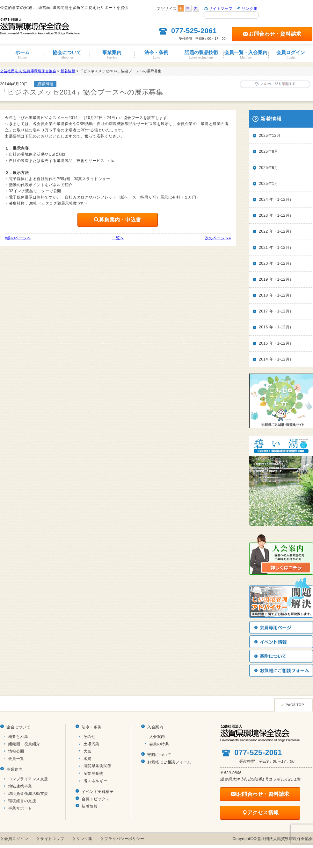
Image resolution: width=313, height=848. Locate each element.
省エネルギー (95, 781)
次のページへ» (218, 238)
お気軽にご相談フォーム (169, 762)
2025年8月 (268, 151)
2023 (263, 215)
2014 (263, 359)
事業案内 (112, 55)
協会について (67, 55)
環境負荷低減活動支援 (28, 793)
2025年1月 (268, 183)
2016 (263, 327)
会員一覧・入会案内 (245, 55)
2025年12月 (269, 135)
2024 (263, 199)
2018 (263, 295)
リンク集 (250, 8)
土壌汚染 (91, 744)
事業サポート (20, 808)
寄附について (159, 755)
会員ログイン (290, 55)
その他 (90, 736)
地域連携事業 (20, 786)
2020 (263, 263)
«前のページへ (18, 238)
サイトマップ (221, 8)
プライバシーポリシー (124, 839)
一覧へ (118, 238)
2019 (263, 279)
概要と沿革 (18, 736)
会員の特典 (159, 744)
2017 (263, 311)
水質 (87, 758)
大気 (87, 751)
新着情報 (90, 806)
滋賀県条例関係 (98, 766)
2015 (263, 343)
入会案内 (155, 727)
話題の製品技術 (201, 55)
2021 (263, 247)
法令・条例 (156, 55)
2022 (263, 231)
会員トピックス (96, 799)
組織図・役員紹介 (24, 744)
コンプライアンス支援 (28, 779)
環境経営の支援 (22, 801)
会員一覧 (16, 758)
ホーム (22, 55)
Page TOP (293, 704)
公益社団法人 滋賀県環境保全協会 (28, 71)
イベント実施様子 (97, 791)
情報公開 (16, 751)
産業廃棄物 (94, 773)
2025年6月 (268, 167)
